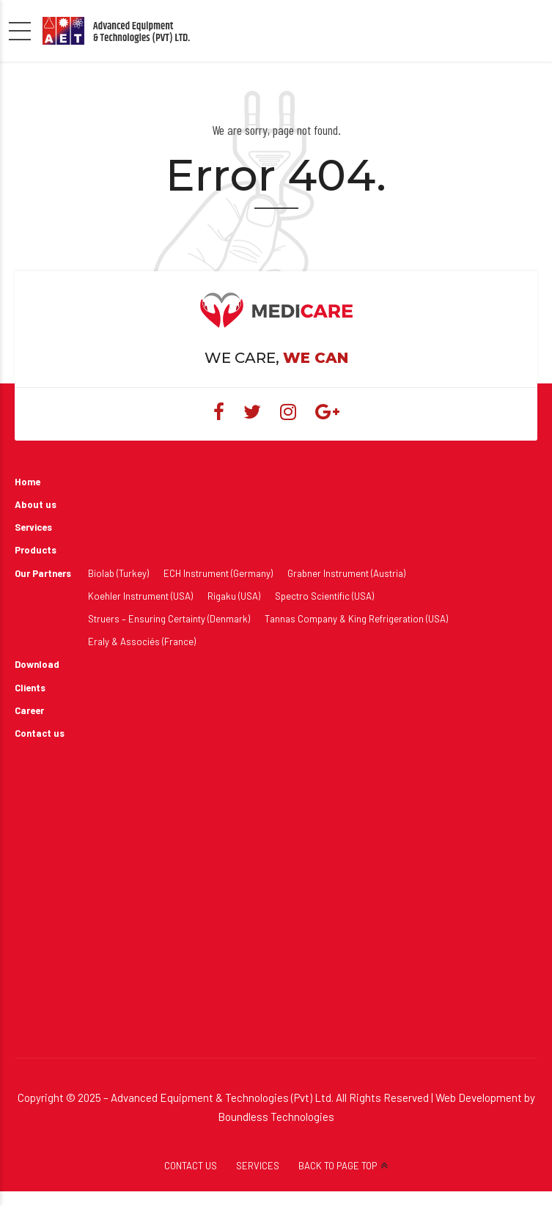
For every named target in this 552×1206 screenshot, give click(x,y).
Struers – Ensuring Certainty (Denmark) (169, 619)
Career (29, 710)
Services (33, 527)
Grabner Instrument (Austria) (346, 573)
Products (35, 550)
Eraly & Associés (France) (142, 641)
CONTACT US (190, 1166)
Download (37, 664)
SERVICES (257, 1166)
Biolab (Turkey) (118, 573)
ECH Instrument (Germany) (218, 573)
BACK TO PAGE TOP (337, 1166)
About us (35, 504)
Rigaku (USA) (233, 596)
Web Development (478, 1097)
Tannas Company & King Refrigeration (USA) (356, 619)
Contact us (40, 733)
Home (27, 482)
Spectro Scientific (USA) (324, 596)
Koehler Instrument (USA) (140, 596)
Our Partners (43, 573)
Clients (30, 688)
